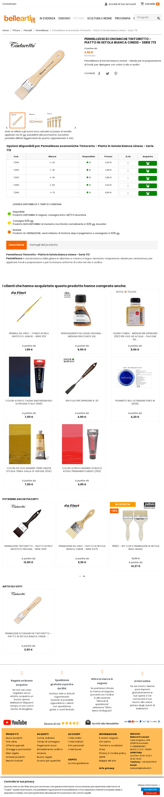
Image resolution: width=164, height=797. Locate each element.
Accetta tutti (150, 789)
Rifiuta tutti (151, 793)
